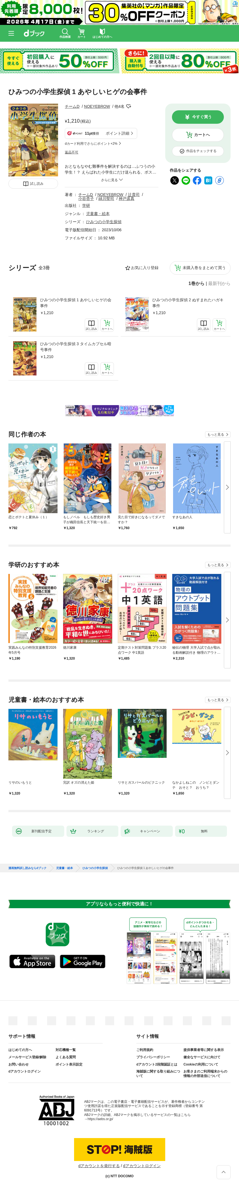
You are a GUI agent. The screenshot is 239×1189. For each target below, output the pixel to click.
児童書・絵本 (98, 213)
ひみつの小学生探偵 (103, 221)
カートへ (202, 134)
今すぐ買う (202, 117)
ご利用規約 (144, 1050)
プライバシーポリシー (153, 1057)
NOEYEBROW (97, 106)
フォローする (128, 106)
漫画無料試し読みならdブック (27, 868)
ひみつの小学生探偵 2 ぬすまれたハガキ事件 (188, 303)
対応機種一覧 (66, 1050)
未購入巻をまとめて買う (204, 267)
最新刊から (219, 283)
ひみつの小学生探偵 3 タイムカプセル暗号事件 (75, 347)
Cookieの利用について (200, 1064)
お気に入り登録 (144, 267)
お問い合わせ (18, 1064)
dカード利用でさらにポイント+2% (91, 144)
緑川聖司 (106, 198)
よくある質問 (66, 1057)
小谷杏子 (86, 198)
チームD (72, 106)
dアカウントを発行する (99, 1166)
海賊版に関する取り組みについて (158, 1073)
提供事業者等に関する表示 (203, 1050)
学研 (86, 205)
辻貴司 (134, 194)
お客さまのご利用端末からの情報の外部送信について (205, 1073)
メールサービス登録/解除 (27, 1057)
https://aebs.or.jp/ (100, 1119)
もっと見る (215, 434)
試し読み (36, 184)
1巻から (196, 283)
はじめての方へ (20, 1050)
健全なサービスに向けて (201, 1057)
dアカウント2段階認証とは (156, 1064)
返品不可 (71, 152)
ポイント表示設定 (69, 1064)
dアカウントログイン (24, 1071)
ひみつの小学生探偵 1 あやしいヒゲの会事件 (75, 303)
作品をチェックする (201, 151)
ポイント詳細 (117, 133)
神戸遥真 (126, 198)
